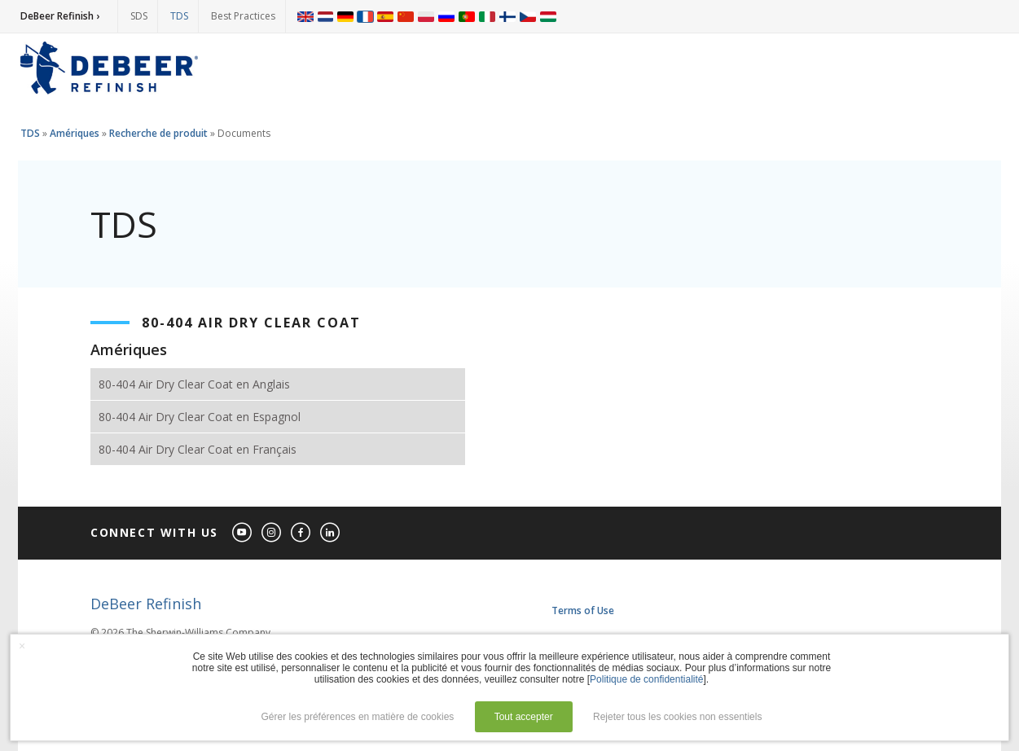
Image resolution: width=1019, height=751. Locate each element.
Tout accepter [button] (523, 716)
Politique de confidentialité (646, 679)
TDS (179, 16)
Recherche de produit (158, 133)
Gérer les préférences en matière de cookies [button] (358, 716)
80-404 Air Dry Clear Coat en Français (197, 449)
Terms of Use (582, 610)
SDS (138, 16)
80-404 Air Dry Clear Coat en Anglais (194, 384)
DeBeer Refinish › (59, 16)
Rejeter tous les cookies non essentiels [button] (677, 716)
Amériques (74, 133)
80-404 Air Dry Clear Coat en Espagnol (200, 416)
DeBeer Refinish (145, 603)
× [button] (22, 645)
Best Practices (243, 16)
